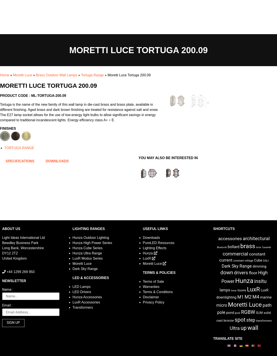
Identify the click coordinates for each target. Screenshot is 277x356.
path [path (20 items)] (267, 305)
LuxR (149, 258)
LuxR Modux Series (87, 258)
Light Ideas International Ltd (23, 237)
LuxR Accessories (86, 302)
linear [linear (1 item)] (234, 290)
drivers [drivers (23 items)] (241, 272)
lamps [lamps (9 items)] (225, 290)
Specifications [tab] (20, 161)
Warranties (151, 287)
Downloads (151, 237)
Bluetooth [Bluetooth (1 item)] (222, 247)
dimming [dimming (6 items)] (259, 266)
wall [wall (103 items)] (253, 327)
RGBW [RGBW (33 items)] (248, 312)
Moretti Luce (22, 75)
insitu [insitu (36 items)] (260, 281)
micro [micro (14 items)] (221, 305)
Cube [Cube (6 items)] (258, 260)
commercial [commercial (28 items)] (235, 254)
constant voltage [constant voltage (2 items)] (243, 260)
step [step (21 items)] (250, 320)
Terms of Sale (153, 281)
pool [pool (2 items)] (237, 312)
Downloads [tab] (57, 161)
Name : (7, 290)
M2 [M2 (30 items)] (248, 297)
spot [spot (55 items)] (240, 319)
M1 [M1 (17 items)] (240, 297)
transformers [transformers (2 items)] (264, 320)
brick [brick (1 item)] (258, 247)
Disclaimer (151, 297)
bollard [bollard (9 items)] (233, 247)
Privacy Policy (153, 302)
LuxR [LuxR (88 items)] (253, 289)
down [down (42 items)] (226, 273)
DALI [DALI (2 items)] (266, 260)
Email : (7, 305)
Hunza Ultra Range (87, 253)
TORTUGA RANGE (19, 148)
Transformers (82, 307)
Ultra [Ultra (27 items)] (235, 328)
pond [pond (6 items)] (230, 313)
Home (4, 75)
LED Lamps (81, 287)
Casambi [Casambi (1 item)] (266, 247)
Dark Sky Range (85, 269)
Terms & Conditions (158, 292)
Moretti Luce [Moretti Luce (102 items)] (245, 304)
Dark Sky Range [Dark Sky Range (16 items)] (237, 266)
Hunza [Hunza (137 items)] (244, 280)
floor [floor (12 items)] (253, 272)
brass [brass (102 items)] (247, 246)
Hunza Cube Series (87, 248)
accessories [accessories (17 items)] (230, 238)
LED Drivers (81, 292)
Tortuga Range (92, 75)
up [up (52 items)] (244, 328)
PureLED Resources (158, 243)
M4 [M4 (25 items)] (256, 297)
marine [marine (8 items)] (266, 297)
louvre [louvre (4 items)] (241, 290)
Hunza (150, 253)
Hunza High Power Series (92, 243)
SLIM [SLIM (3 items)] (259, 312)
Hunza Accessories (87, 297)
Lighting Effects (154, 248)
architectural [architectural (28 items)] (256, 238)
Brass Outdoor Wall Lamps (56, 75)
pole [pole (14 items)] (221, 312)
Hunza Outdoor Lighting (90, 237)
